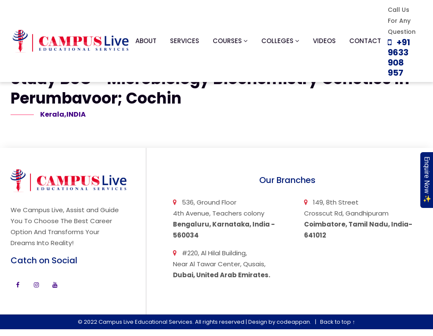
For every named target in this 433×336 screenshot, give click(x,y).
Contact (365, 40)
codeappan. (294, 322)
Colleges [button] (280, 40)
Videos (324, 40)
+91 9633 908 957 (399, 57)
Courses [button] (230, 40)
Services (184, 40)
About (145, 40)
